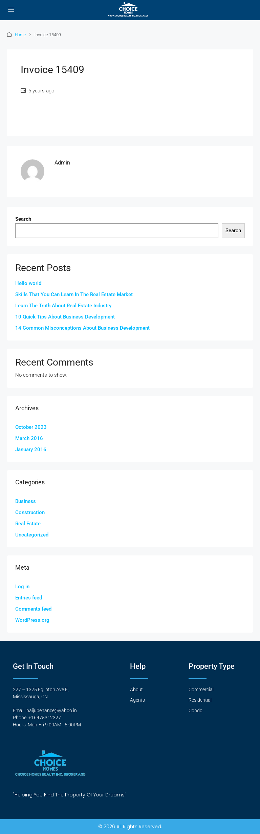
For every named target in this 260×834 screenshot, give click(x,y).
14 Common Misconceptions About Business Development (82, 328)
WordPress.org (32, 620)
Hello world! (29, 283)
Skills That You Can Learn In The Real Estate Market (74, 294)
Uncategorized (31, 534)
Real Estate (28, 523)
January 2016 (30, 449)
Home (21, 34)
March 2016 (29, 438)
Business (25, 501)
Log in (22, 586)
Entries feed (28, 597)
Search (23, 219)
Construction (30, 512)
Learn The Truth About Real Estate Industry (63, 305)
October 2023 (31, 427)
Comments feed (33, 609)
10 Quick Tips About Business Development (65, 316)
